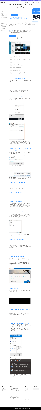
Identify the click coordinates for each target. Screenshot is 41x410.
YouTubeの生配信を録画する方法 (13, 389)
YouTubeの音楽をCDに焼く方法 (13, 396)
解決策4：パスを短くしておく (14, 62)
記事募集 (26, 402)
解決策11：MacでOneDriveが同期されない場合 (4, 32)
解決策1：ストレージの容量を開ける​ (15, 57)
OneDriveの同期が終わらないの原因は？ (16, 56)
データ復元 (3, 388)
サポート (28, 0)
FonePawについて (27, 388)
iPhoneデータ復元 (4, 389)
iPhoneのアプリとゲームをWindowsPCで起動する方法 (16, 391)
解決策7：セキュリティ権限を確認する (15, 67)
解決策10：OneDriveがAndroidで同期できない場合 (4, 30)
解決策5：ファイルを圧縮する (14, 64)
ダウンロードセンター (20, 0)
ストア (24, 0)
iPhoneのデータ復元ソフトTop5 (13, 398)
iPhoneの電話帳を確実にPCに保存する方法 (16, 17)
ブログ (34, 0)
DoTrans (36, 9)
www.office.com (20, 265)
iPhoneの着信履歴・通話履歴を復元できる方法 (15, 397)
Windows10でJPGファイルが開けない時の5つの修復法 (36, 28)
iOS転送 (2, 391)
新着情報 (31, 0)
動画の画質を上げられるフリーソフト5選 (14, 390)
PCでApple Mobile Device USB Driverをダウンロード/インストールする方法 (36, 31)
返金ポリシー (26, 400)
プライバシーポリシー (27, 391)
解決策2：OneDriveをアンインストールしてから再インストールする (4, 15)
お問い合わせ (26, 389)
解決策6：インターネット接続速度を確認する (4, 23)
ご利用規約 (26, 390)
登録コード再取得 (27, 399)
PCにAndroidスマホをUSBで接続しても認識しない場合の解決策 (18, 18)
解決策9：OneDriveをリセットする (15, 70)
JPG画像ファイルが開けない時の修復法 (14, 388)
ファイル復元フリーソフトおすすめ (13, 395)
